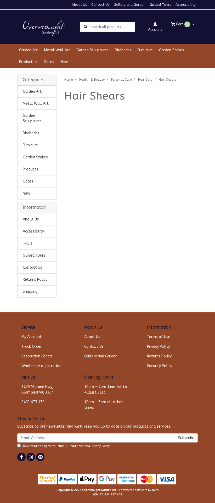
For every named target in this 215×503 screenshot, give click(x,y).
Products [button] (27, 62)
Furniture (145, 50)
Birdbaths (123, 50)
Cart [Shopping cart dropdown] (181, 24)
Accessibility (186, 5)
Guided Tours (160, 5)
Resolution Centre (37, 356)
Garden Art (28, 50)
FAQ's (27, 243)
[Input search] (112, 26)
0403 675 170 (32, 402)
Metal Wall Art (57, 50)
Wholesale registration (41, 366)
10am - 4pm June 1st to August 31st (105, 390)
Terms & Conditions (70, 446)
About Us (79, 5)
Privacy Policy (158, 346)
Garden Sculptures (92, 50)
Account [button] (155, 27)
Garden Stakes (171, 50)
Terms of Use (158, 337)
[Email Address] (96, 438)
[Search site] (85, 26)
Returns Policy (35, 279)
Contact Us (100, 5)
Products (30, 169)
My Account (31, 337)
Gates (49, 62)
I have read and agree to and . (63, 446)
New (64, 62)
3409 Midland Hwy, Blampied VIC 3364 (37, 390)
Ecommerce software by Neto (138, 490)
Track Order (31, 346)
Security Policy (159, 366)
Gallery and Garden (129, 5)
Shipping (30, 291)
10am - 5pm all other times (103, 405)
